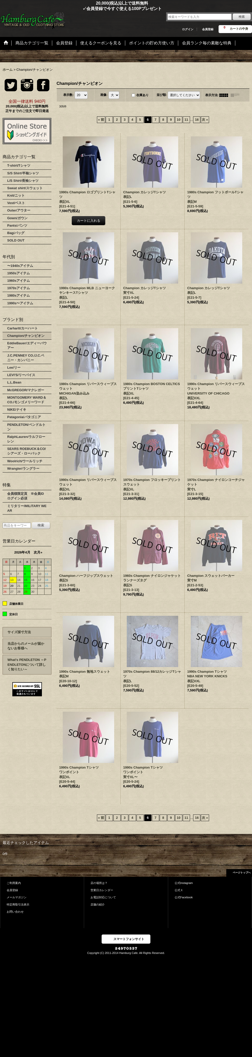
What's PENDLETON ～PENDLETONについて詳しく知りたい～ (26, 664)
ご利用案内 (14, 882)
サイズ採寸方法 (19, 632)
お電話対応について (103, 897)
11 (186, 120)
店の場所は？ (99, 882)
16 (197, 120)
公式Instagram (184, 882)
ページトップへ (242, 872)
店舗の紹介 (98, 904)
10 (178, 120)
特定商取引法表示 (18, 904)
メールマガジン (16, 897)
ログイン (187, 29)
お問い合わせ (15, 911)
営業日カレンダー (102, 890)
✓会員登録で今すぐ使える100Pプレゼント (81, 8)
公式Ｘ (179, 890)
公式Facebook (184, 897)
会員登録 (207, 29)
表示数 (68, 95)
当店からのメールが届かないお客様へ (25, 646)
